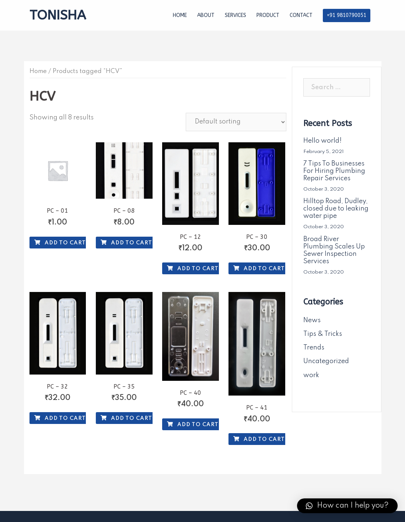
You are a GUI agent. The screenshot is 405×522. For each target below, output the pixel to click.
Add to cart (60, 243)
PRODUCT (267, 15)
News (312, 320)
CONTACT (301, 15)
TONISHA (57, 15)
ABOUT (205, 15)
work (311, 375)
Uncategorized (326, 361)
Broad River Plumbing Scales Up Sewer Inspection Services (334, 250)
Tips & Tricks (322, 334)
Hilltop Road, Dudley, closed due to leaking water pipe (336, 208)
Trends (313, 347)
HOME (180, 15)
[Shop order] (236, 122)
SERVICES (235, 15)
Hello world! (322, 141)
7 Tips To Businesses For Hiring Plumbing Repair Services (334, 171)
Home (38, 71)
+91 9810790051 (346, 15)
